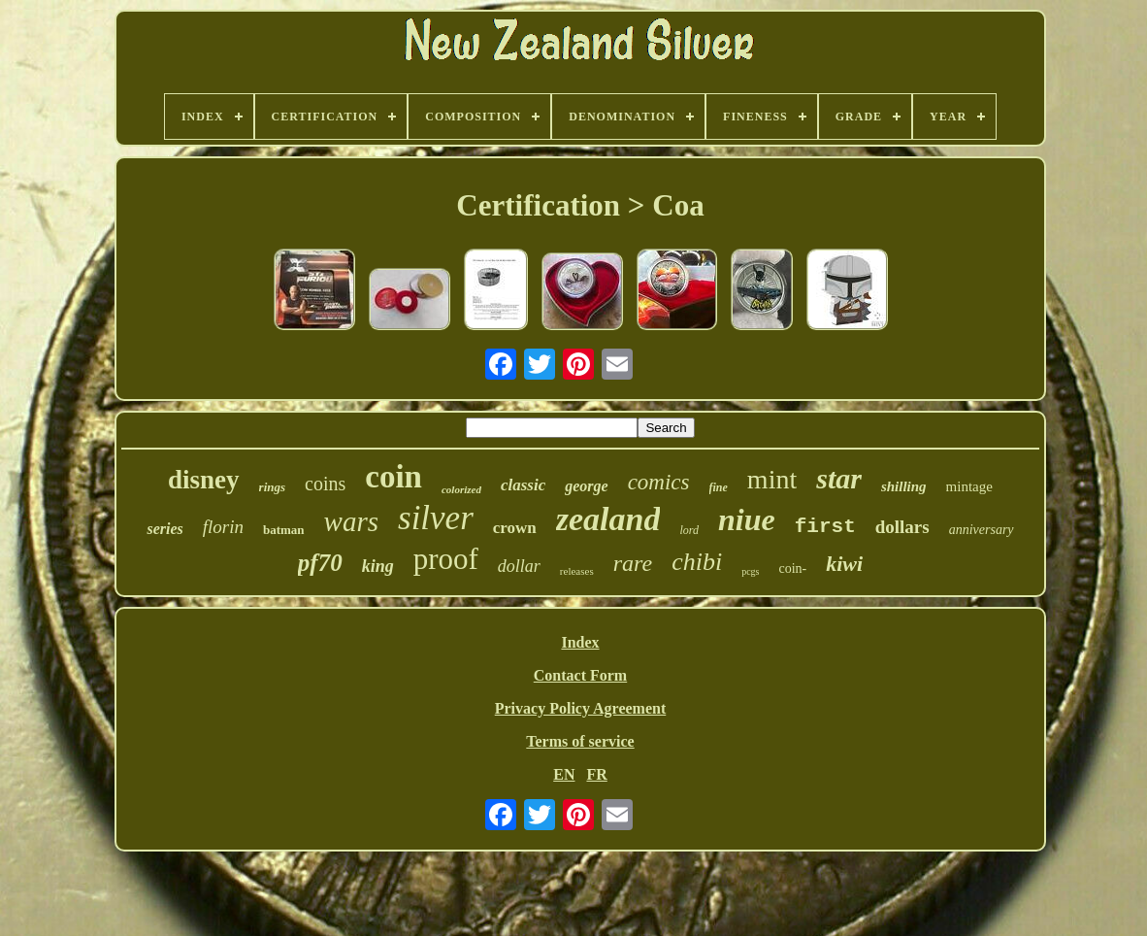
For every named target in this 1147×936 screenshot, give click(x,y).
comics (659, 482)
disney (204, 479)
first (825, 527)
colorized (461, 489)
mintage (969, 486)
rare (632, 563)
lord (689, 530)
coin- (792, 568)
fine (718, 487)
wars (351, 521)
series (164, 528)
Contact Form (580, 675)
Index (580, 642)
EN (563, 774)
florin (223, 527)
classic (523, 485)
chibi (697, 562)
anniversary (981, 529)
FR (596, 774)
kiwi (844, 564)
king (378, 566)
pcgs (750, 571)
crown (515, 527)
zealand (608, 519)
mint (772, 479)
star (839, 478)
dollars (902, 527)
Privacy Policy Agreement (581, 708)
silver (436, 518)
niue (746, 519)
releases (577, 571)
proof (445, 559)
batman (284, 529)
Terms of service (580, 741)
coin (393, 476)
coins (325, 483)
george (586, 486)
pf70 (320, 563)
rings (272, 487)
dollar (519, 566)
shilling (904, 486)
